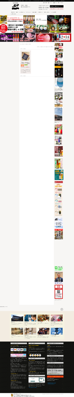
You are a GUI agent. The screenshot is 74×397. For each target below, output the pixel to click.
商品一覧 (12, 12)
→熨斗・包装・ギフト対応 (33, 387)
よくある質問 (53, 12)
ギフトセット (28, 12)
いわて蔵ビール (22, 12)
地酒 (17, 12)
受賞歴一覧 (26, 335)
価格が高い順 (48, 46)
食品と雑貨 (34, 12)
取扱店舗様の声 (40, 335)
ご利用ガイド (40, 12)
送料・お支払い (47, 12)
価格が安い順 (43, 46)
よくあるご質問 (53, 335)
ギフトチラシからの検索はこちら (58, 121)
